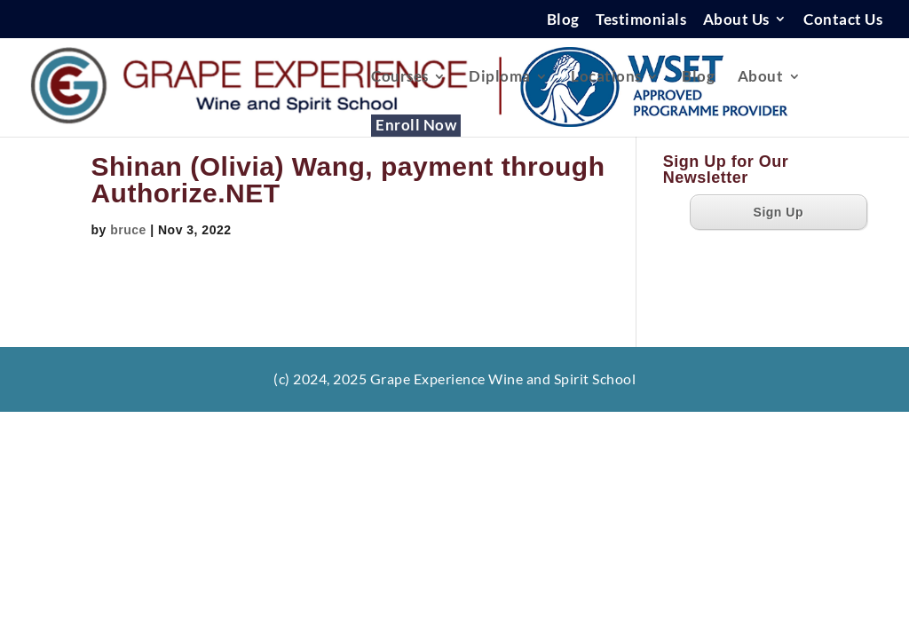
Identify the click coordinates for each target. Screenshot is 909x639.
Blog (563, 20)
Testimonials (641, 20)
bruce (128, 230)
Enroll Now (415, 126)
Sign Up (778, 212)
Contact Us (842, 20)
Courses (400, 77)
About (761, 77)
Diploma (500, 77)
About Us (736, 20)
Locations (606, 77)
